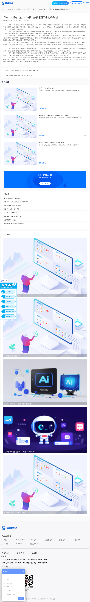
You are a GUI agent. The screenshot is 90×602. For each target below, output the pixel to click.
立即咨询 (45, 183)
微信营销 (62, 540)
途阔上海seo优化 (7, 9)
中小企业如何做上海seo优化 (12, 198)
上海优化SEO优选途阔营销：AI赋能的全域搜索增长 (19, 452)
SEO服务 (4, 540)
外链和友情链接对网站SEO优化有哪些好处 (53, 115)
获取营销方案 (60, 3)
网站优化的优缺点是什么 (11, 356)
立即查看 (42, 108)
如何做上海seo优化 (10, 220)
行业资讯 (27, 9)
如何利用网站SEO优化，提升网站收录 (21, 75)
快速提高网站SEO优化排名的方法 (14, 512)
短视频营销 (34, 544)
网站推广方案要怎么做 (46, 88)
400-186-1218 (77, 3)
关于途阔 (20, 553)
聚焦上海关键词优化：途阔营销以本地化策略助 (18, 404)
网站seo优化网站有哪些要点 (12, 205)
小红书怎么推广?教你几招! (12, 209)
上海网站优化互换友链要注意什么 (14, 223)
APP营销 (33, 540)
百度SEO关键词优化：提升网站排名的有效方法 (23, 70)
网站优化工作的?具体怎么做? (13, 216)
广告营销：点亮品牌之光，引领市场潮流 (16, 202)
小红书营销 (49, 540)
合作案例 (5, 553)
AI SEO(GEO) (21, 540)
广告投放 (4, 544)
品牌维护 (77, 540)
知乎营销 (19, 544)
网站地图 (52, 599)
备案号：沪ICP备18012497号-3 (37, 599)
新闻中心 (19, 9)
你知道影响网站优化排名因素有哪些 (51, 142)
